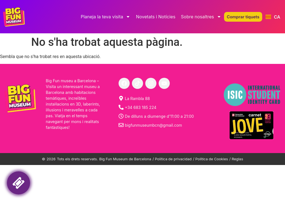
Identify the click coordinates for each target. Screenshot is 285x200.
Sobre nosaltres (201, 16)
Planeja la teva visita (106, 16)
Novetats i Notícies (155, 16)
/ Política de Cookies (210, 159)
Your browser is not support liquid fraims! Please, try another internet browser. (54, 180)
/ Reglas (236, 159)
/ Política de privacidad (172, 159)
